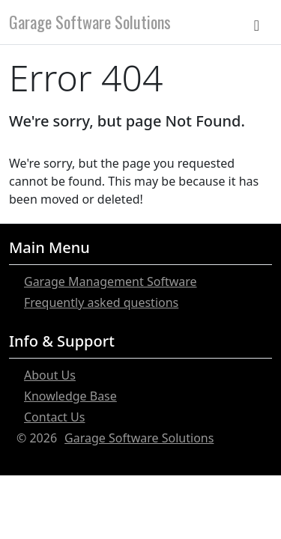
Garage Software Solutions (90, 22)
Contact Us (54, 417)
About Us (50, 375)
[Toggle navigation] (259, 21)
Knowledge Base (70, 396)
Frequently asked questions (101, 302)
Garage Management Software (110, 281)
